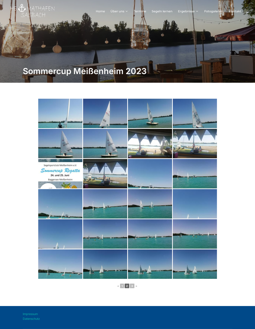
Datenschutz (31, 319)
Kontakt (235, 11)
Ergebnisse (188, 11)
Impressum (30, 314)
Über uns (119, 11)
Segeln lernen (162, 11)
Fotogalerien (213, 11)
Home (100, 11)
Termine (140, 11)
